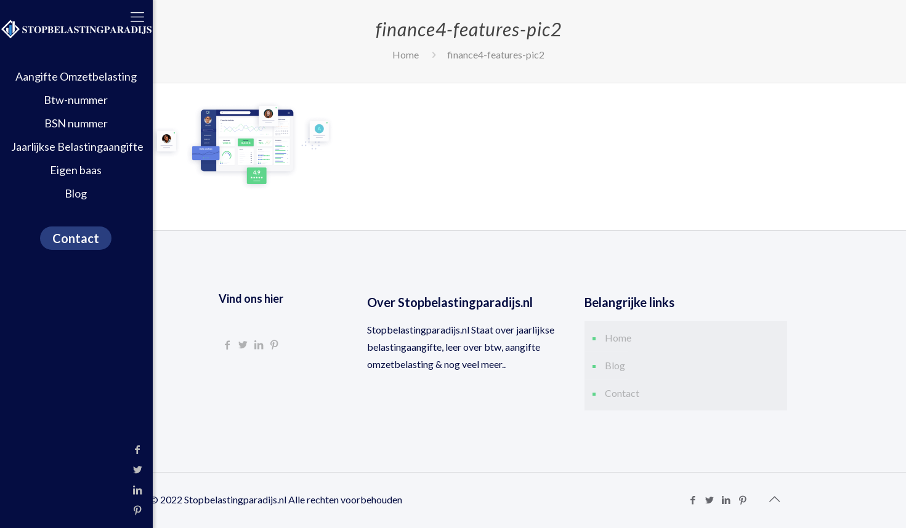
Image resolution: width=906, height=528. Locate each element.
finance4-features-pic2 (495, 54)
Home (405, 54)
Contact (622, 393)
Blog (615, 365)
